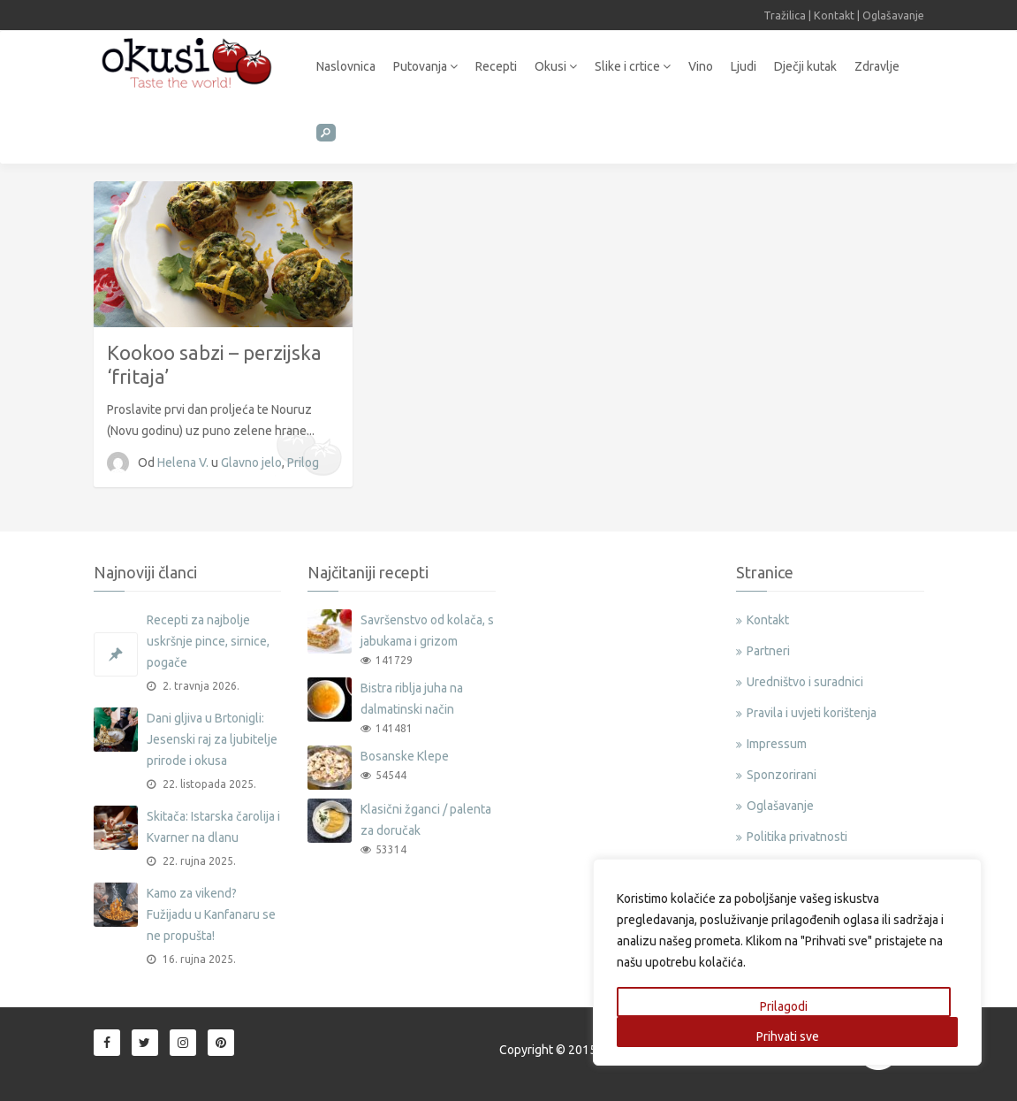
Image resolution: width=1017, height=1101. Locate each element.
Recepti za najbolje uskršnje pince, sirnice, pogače (208, 641)
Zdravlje (876, 66)
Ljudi (743, 66)
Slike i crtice (633, 66)
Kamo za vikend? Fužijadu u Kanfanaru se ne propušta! (211, 914)
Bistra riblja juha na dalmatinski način (412, 698)
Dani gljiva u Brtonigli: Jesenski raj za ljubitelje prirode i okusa (212, 739)
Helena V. (184, 462)
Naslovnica (346, 66)
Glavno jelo (251, 462)
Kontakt (834, 15)
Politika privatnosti (797, 837)
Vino (700, 66)
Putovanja (425, 66)
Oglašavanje (893, 15)
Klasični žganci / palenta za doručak (426, 819)
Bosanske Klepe (405, 756)
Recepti (496, 66)
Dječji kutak (805, 66)
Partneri (768, 651)
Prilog (303, 462)
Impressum (777, 744)
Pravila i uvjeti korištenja (812, 713)
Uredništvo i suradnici (805, 682)
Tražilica (784, 15)
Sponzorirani (781, 775)
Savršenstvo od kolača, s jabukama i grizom (427, 630)
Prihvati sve (787, 1036)
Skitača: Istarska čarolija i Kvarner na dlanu (213, 827)
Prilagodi (784, 1006)
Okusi (556, 66)
